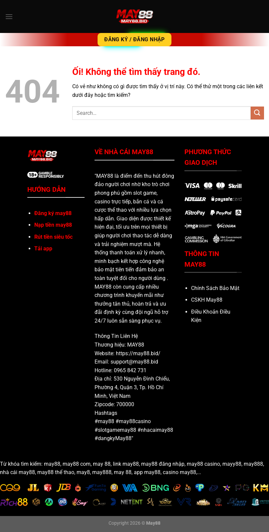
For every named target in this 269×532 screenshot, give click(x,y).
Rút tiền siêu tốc (53, 237)
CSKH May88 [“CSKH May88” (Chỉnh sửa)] (206, 300)
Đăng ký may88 (53, 213)
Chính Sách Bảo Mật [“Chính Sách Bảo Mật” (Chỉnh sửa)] (215, 288)
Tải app (43, 248)
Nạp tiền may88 (53, 225)
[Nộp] (257, 113)
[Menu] (9, 16)
